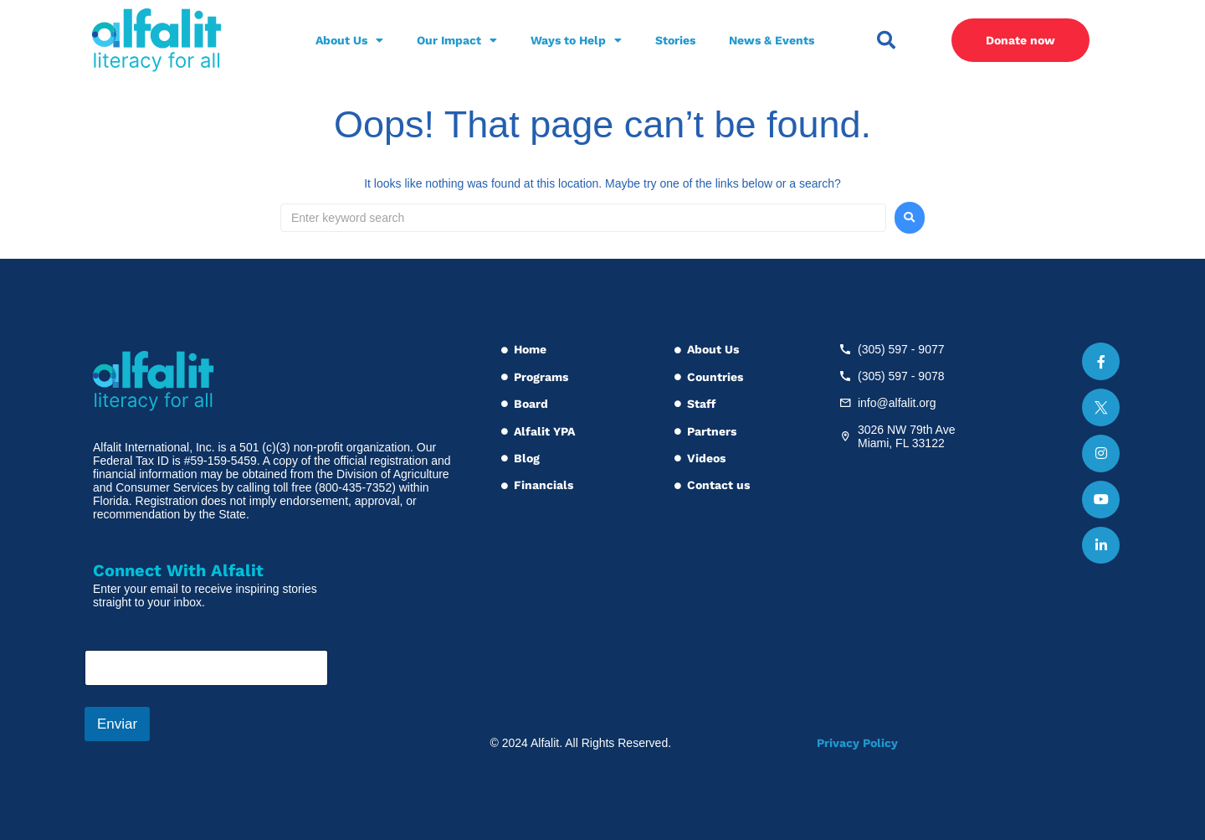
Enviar (117, 724)
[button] (886, 40)
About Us (349, 40)
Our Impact (457, 40)
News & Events (771, 40)
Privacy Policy (857, 743)
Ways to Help (576, 40)
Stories (675, 40)
